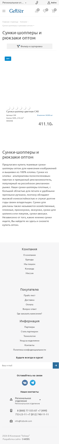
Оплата (29, 304)
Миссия (30, 273)
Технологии (30, 336)
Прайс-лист (29, 295)
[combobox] (28, 399)
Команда (29, 268)
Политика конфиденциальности (29, 349)
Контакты (29, 345)
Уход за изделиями (29, 340)
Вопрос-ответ (30, 309)
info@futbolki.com (23, 421)
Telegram (33, 383)
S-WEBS (26, 439)
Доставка (29, 300)
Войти (52, 2)
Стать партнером (29, 331)
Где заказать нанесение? (29, 313)
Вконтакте (25, 383)
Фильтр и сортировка (29, 46)
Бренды (29, 259)
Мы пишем (29, 264)
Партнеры (29, 327)
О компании (29, 255)
